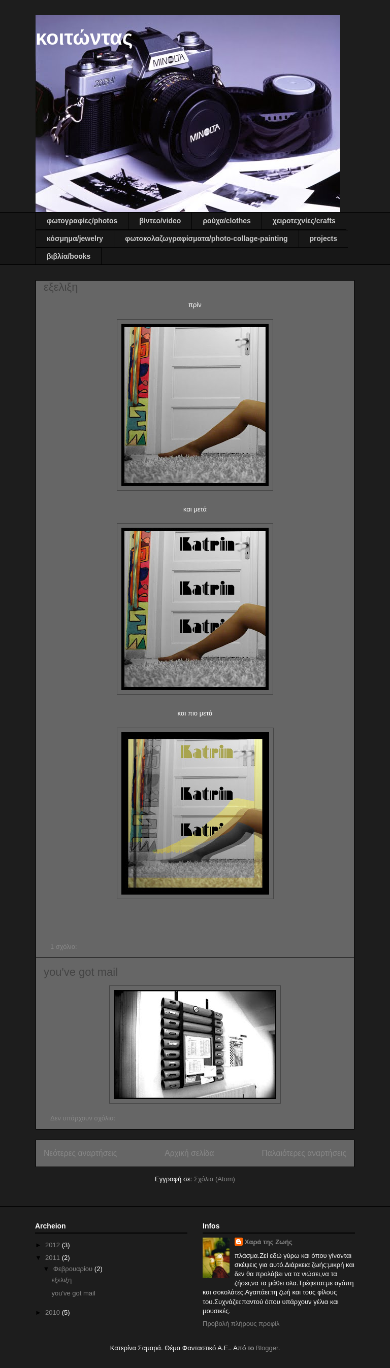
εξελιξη (61, 287)
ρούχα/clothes (226, 221)
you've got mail (81, 972)
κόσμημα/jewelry (75, 238)
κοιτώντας (84, 37)
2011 (53, 1257)
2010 (53, 1312)
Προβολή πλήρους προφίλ (241, 1323)
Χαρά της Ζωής (268, 1242)
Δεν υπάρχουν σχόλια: (83, 1118)
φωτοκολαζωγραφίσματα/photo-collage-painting (206, 238)
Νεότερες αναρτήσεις (80, 1153)
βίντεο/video (160, 221)
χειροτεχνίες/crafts (304, 221)
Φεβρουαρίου (73, 1269)
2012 (53, 1245)
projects (323, 238)
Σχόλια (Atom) (214, 1179)
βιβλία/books (68, 256)
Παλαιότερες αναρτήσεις (304, 1153)
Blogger (267, 1348)
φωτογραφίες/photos (82, 221)
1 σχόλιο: (64, 946)
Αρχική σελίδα (189, 1153)
